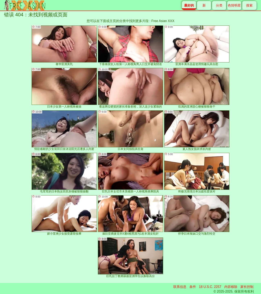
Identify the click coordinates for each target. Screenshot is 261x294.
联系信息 (179, 286)
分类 (219, 5)
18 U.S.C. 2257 (210, 286)
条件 (192, 286)
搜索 (249, 5)
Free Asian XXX (162, 21)
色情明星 (234, 5)
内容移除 (230, 286)
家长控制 (246, 286)
